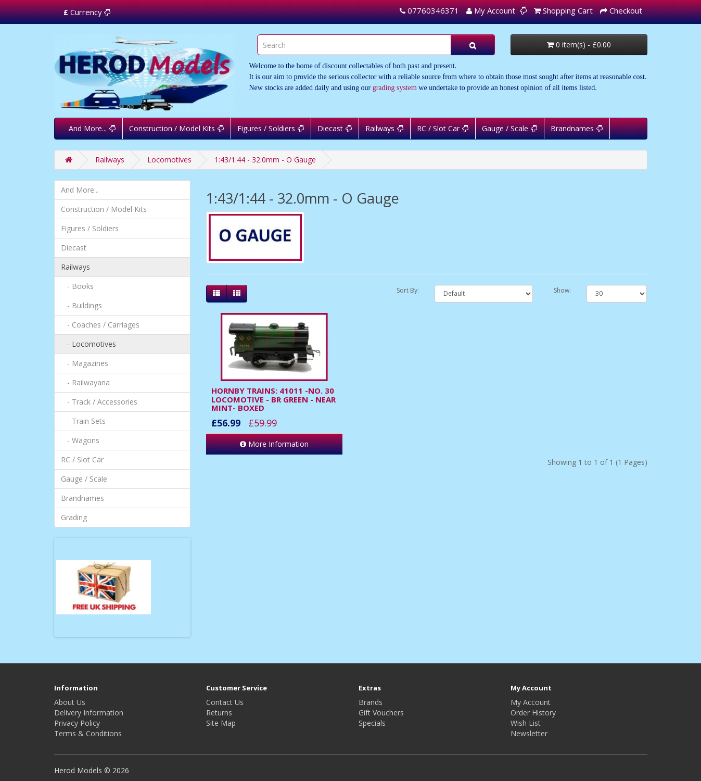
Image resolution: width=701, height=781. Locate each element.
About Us (69, 702)
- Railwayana (85, 382)
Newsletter (529, 733)
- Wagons (80, 440)
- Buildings (81, 305)
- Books (77, 286)
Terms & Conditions (88, 733)
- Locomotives (88, 344)
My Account (531, 702)
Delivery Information (88, 712)
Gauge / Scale (505, 128)
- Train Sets (83, 421)
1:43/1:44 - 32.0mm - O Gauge (265, 160)
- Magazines (84, 363)
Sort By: (408, 290)
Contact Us (225, 702)
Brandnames (572, 128)
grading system (395, 88)
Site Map (221, 723)
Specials (372, 723)
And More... (88, 128)
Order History (533, 712)
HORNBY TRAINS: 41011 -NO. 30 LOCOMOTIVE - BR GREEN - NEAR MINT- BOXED (273, 399)
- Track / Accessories (99, 402)
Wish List (526, 723)
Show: (562, 290)
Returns (219, 712)
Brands (371, 702)
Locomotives (169, 160)
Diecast (330, 128)
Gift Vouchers (381, 712)
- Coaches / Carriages (100, 325)
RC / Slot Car (438, 128)
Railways (379, 128)
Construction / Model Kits (172, 128)
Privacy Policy (77, 723)
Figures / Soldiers (266, 128)
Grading (74, 517)
